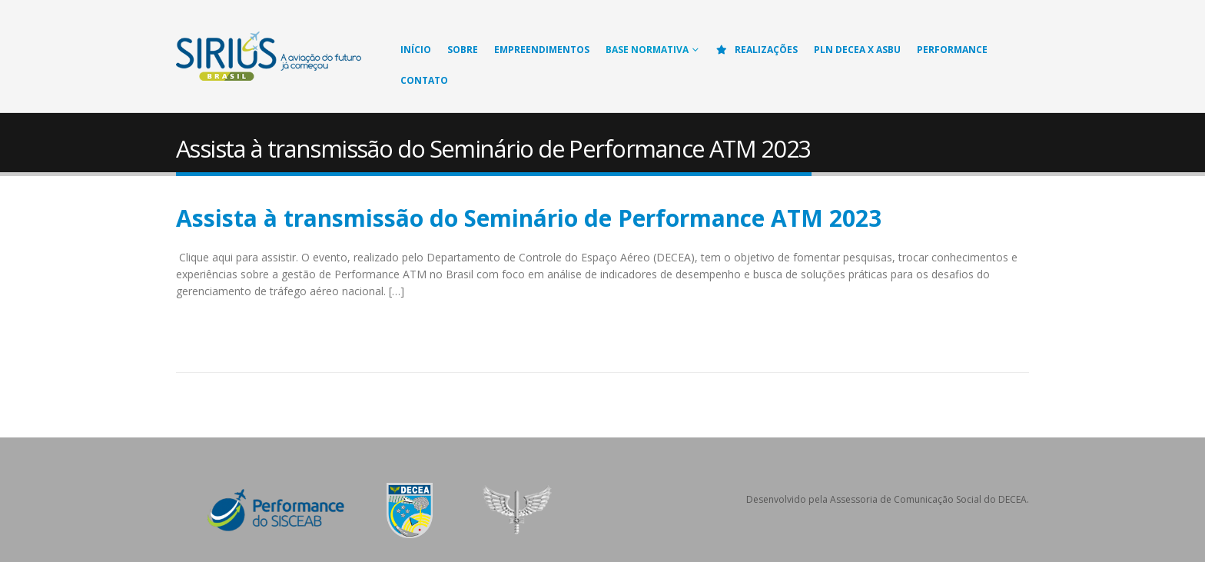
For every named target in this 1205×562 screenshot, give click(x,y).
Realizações (756, 49)
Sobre (462, 49)
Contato (424, 80)
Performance (952, 49)
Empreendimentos (541, 49)
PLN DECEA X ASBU (857, 49)
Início (415, 49)
